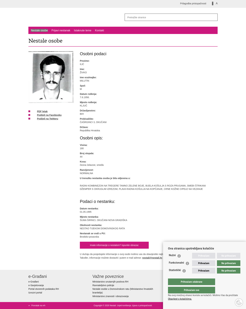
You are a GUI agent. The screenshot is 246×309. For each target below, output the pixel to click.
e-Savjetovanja (36, 285)
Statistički (175, 276)
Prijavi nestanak (60, 30)
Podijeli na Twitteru (45, 118)
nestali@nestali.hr (152, 257)
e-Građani (33, 281)
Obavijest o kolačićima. (180, 299)
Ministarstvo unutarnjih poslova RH (110, 281)
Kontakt (99, 30)
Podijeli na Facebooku (47, 115)
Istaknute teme (82, 30)
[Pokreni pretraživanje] (214, 17)
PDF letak (40, 111)
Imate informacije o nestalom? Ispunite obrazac (114, 245)
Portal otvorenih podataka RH (43, 289)
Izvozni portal (35, 292)
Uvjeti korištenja (124, 305)
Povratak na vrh (38, 305)
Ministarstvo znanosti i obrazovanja (110, 296)
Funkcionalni (176, 269)
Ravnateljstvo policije (103, 285)
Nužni (172, 261)
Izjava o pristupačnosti (142, 305)
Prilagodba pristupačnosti (193, 3)
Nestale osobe (39, 30)
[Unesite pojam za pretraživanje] (166, 17)
